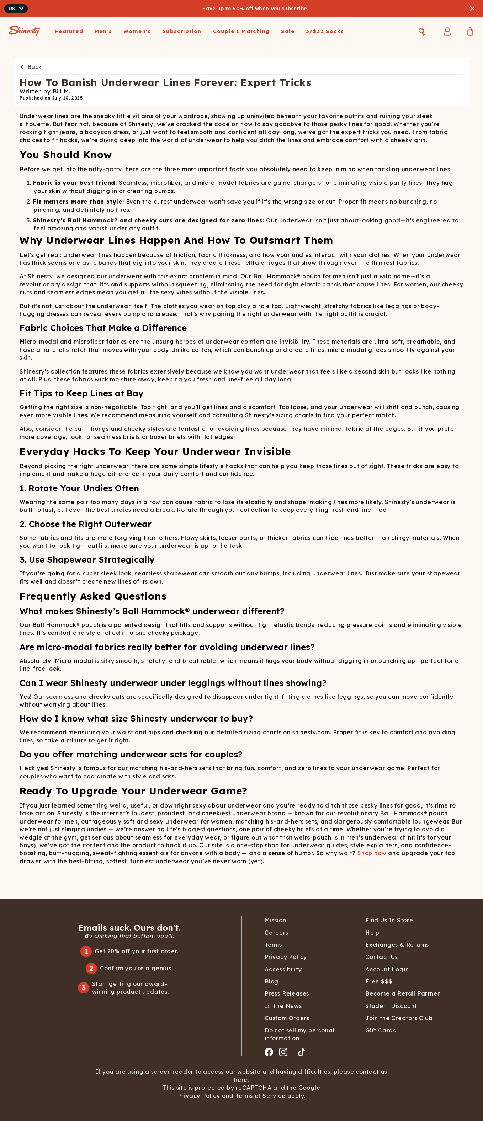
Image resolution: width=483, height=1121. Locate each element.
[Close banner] (472, 9)
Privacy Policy (200, 1095)
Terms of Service (260, 1095)
